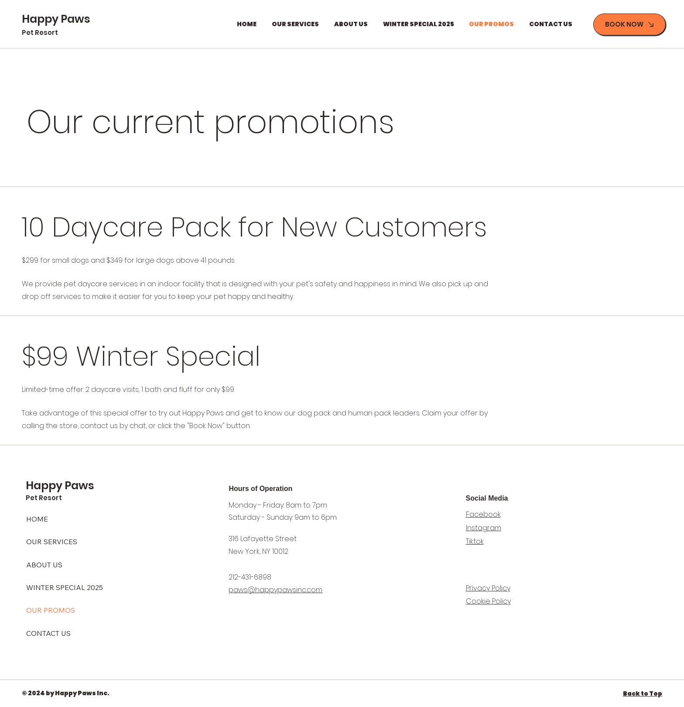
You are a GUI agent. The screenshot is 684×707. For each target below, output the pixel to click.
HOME (37, 519)
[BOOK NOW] (629, 24)
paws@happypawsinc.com (275, 590)
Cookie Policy (488, 601)
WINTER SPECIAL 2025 (64, 587)
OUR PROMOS (50, 610)
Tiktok (475, 541)
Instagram (483, 528)
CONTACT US (48, 633)
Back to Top (642, 693)
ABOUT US (44, 564)
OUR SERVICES (51, 541)
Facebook (483, 514)
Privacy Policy (488, 588)
